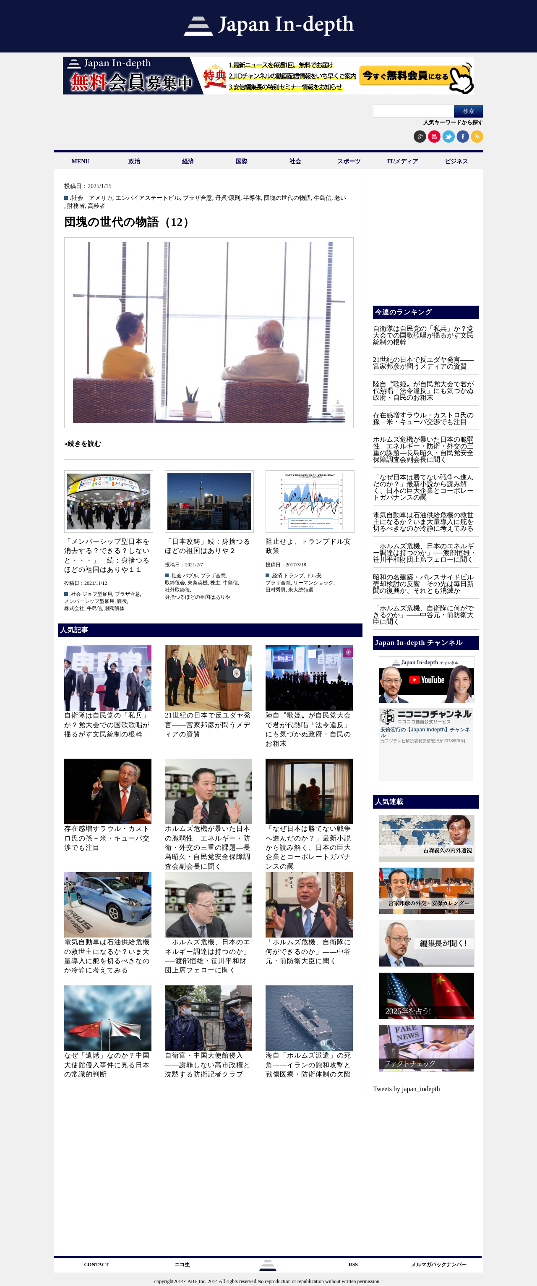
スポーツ (349, 161)
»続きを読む (82, 443)
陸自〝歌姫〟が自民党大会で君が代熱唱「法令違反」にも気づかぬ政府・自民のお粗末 (423, 390)
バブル (190, 575)
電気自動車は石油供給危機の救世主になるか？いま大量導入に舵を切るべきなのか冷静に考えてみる (423, 521)
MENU (81, 161)
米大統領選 (300, 589)
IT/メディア (403, 161)
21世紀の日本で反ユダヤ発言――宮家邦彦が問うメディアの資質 (208, 725)
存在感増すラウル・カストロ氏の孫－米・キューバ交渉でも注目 (107, 838)
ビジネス (456, 161)
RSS (353, 1265)
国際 (242, 161)
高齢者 (96, 206)
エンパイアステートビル (147, 198)
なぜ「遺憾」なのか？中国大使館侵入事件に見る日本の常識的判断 (107, 1065)
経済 (188, 161)
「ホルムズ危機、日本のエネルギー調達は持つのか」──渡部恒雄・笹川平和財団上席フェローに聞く (425, 552)
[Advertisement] (425, 243)
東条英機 (198, 582)
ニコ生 (182, 1265)
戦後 (122, 601)
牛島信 (322, 198)
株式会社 (74, 608)
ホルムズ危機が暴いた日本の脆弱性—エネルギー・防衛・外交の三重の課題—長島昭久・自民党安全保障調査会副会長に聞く (207, 847)
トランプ (294, 575)
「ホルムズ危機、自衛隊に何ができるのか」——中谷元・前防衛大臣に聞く (308, 951)
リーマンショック (313, 582)
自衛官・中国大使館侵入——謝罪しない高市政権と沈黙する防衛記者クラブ (207, 1065)
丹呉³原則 (227, 198)
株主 (215, 582)
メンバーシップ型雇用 (89, 601)
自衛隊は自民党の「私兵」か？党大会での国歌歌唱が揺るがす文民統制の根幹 (107, 725)
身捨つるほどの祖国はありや (197, 597)
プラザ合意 (197, 198)
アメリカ (100, 198)
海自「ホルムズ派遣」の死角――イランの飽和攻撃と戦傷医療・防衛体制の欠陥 (308, 1065)
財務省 (76, 206)
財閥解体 (114, 608)
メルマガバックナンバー (439, 1265)
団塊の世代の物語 (287, 198)
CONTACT (96, 1265)
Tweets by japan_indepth (406, 1088)
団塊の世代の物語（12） (129, 222)
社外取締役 (177, 589)
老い (340, 198)
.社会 (76, 198)
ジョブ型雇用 (97, 594)
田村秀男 (276, 589)
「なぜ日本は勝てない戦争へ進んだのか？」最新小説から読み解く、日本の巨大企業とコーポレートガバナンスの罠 (308, 847)
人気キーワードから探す (453, 122)
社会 (295, 161)
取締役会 (175, 582)
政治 (134, 161)
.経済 (276, 575)
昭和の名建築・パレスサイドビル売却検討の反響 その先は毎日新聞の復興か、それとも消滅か (423, 584)
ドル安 (313, 575)
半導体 (252, 198)
